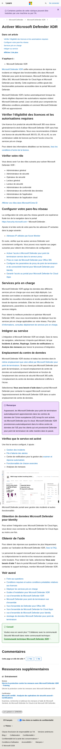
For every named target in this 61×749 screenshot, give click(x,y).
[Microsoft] (30, 3)
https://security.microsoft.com (14, 222)
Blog (3, 735)
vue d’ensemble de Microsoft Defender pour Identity (29, 613)
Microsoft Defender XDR (36, 20)
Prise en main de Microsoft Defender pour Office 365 (29, 260)
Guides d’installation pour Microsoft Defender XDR (28, 592)
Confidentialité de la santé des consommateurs (19, 739)
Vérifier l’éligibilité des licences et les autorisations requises (26, 39)
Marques (39, 742)
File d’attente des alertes (17, 453)
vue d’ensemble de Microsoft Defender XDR (25, 596)
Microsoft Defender (16, 20)
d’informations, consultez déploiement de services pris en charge (29, 325)
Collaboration (15, 735)
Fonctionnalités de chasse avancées (22, 463)
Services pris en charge (13, 45)
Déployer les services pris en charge (22, 589)
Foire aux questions (15, 579)
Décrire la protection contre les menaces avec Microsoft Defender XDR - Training (30, 684)
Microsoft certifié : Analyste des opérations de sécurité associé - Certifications (28, 697)
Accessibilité (26, 742)
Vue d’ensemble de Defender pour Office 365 (26, 606)
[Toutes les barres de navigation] (4, 20)
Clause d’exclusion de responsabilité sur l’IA (18, 732)
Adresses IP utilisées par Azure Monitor (23, 236)
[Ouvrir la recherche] (45, 3)
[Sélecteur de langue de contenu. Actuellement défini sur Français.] (8, 720)
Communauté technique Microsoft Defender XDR (26, 639)
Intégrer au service (11, 49)
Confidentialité (28, 735)
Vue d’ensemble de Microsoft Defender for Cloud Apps (30, 609)
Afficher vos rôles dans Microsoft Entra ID (19, 203)
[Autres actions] (57, 20)
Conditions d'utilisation (10, 742)
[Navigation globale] (2, 3)
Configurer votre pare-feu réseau (16, 42)
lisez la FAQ (51, 548)
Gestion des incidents (16, 450)
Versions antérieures (45, 732)
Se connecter (54, 3)
